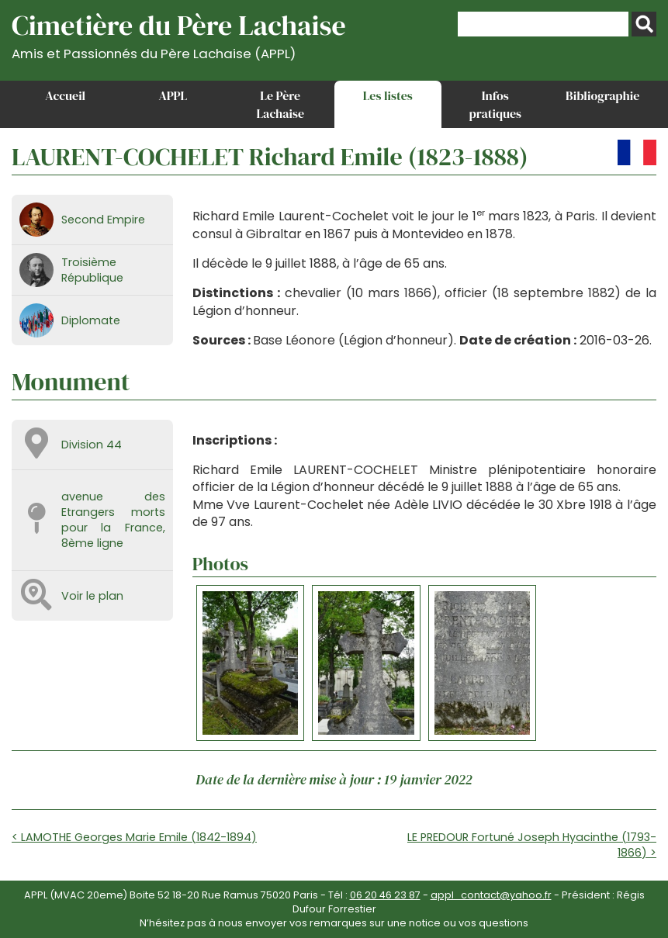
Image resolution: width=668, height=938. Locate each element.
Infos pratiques (495, 104)
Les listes (388, 95)
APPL (172, 95)
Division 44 (91, 444)
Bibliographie (602, 95)
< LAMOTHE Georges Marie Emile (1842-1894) (134, 837)
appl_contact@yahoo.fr (491, 895)
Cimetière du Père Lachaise (179, 33)
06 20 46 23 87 (385, 895)
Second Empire (103, 219)
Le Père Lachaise (280, 104)
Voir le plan (92, 596)
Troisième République (92, 270)
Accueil (65, 95)
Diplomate (90, 320)
